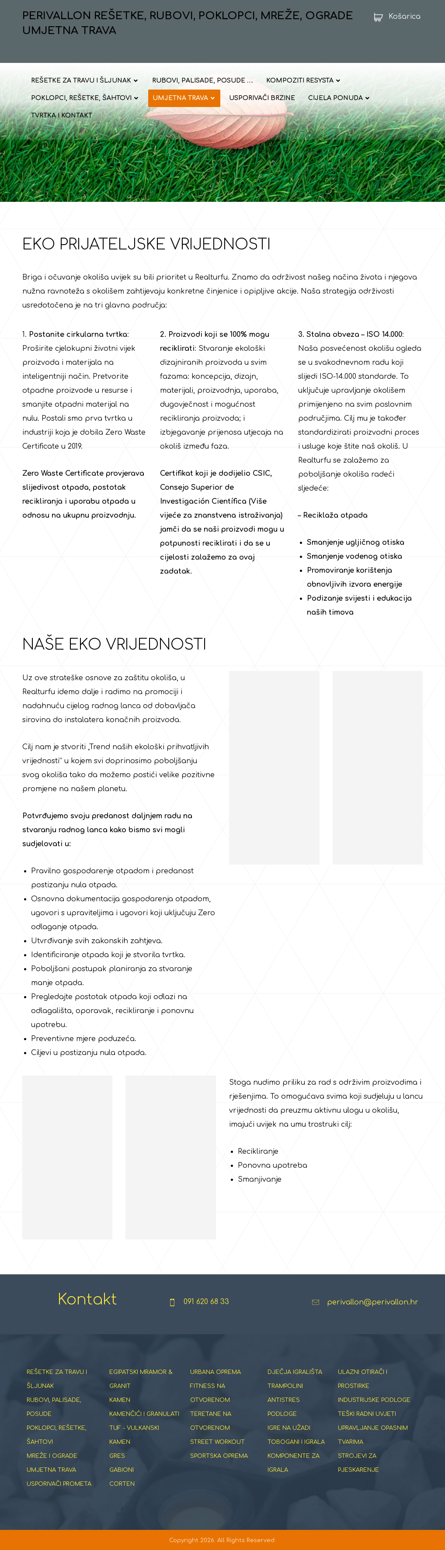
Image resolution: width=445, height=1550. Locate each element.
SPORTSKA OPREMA (219, 1456)
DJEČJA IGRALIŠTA (295, 1372)
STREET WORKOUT (217, 1442)
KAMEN (119, 1400)
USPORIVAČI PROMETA (59, 1484)
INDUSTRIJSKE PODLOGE (374, 1400)
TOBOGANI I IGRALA (296, 1442)
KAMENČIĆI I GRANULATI (144, 1414)
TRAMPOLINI (285, 1386)
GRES (117, 1456)
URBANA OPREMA (215, 1372)
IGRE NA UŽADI (289, 1428)
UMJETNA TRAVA (51, 1470)
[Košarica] (395, 17)
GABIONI (121, 1470)
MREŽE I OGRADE (52, 1456)
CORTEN (122, 1484)
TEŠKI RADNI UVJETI (367, 1414)
